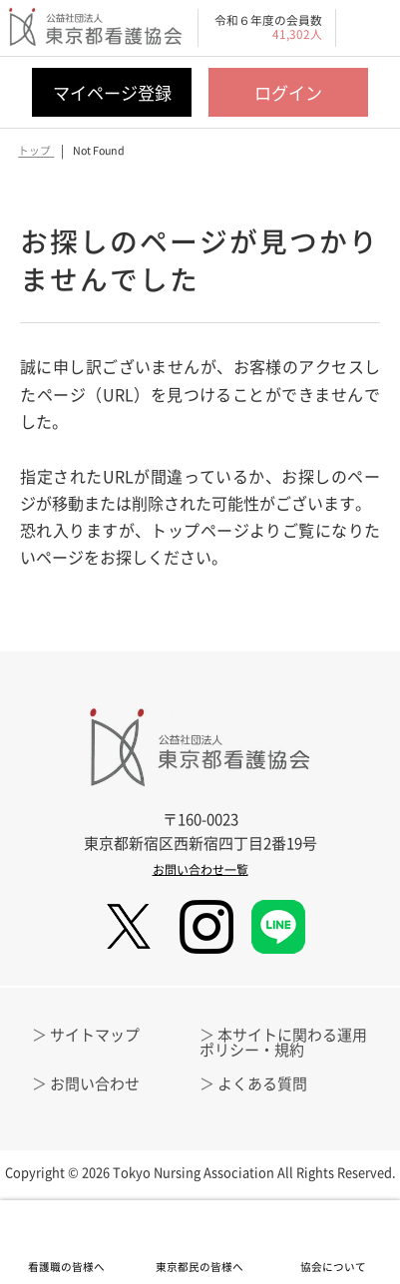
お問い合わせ (95, 1083)
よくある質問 (262, 1083)
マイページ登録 (112, 92)
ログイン (288, 92)
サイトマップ (95, 1035)
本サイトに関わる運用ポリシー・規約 (283, 1042)
